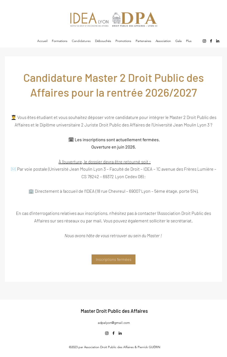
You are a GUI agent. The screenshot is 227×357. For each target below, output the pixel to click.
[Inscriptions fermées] (113, 259)
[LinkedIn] (217, 41)
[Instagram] (204, 41)
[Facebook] (211, 41)
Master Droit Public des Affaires (114, 311)
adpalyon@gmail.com (114, 323)
